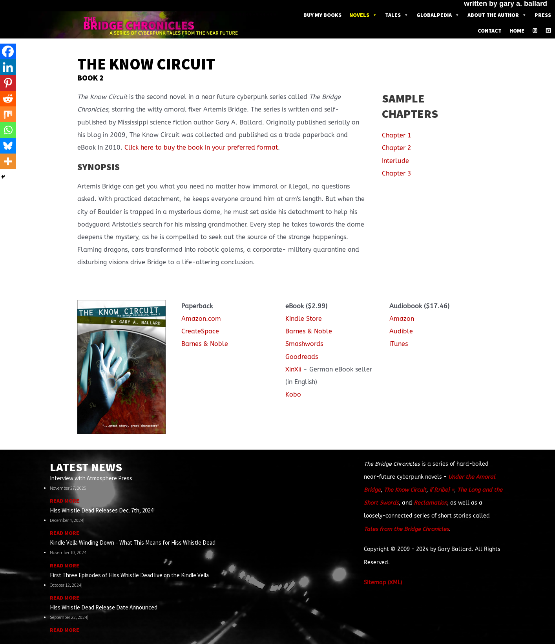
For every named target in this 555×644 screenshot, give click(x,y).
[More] (8, 161)
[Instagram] (535, 30)
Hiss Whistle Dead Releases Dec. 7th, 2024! (102, 510)
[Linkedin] (8, 67)
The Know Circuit (405, 490)
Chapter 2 (396, 148)
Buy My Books (322, 14)
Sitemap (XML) (383, 582)
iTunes (398, 344)
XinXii (293, 369)
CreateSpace (200, 331)
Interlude (395, 161)
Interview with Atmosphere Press (91, 478)
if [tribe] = (441, 490)
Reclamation (430, 502)
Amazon (401, 318)
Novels (363, 15)
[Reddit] (8, 98)
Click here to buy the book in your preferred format (201, 147)
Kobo (293, 394)
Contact (490, 30)
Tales (397, 15)
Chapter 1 (396, 135)
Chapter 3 (396, 173)
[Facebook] (8, 51)
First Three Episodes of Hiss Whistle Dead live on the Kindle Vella (129, 575)
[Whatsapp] (8, 130)
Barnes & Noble (204, 344)
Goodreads (301, 356)
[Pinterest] (8, 83)
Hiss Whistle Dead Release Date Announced (103, 607)
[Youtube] (548, 30)
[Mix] (8, 114)
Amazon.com (201, 318)
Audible (401, 331)
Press (543, 14)
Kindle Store (303, 318)
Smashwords (304, 344)
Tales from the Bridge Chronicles (406, 529)
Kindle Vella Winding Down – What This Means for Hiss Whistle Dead (132, 542)
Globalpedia (438, 15)
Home (516, 30)
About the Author (497, 15)
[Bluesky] (8, 146)
